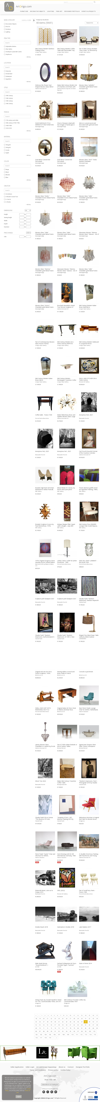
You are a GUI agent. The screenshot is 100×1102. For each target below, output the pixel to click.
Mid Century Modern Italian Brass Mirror (43, 379)
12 (78, 1015)
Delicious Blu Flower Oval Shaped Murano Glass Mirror (44, 86)
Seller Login (30, 1067)
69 (36, 1028)
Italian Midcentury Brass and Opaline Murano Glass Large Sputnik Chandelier (66, 416)
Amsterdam (8, 74)
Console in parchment (86, 672)
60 (66, 1025)
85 (97, 1028)
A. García (7, 199)
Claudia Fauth (82, 602)
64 (81, 1025)
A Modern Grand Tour (11, 196)
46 (78, 1022)
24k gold (7, 147)
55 (47, 1025)
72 (47, 1028)
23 (55, 1018)
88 (43, 1031)
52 (36, 1025)
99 (85, 1031)
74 (55, 1028)
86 (36, 1031)
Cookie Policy (65, 1070)
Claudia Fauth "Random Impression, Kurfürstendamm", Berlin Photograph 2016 (45, 636)
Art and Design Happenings (46, 1067)
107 (59, 1034)
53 (40, 1025)
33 (93, 1018)
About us (62, 1067)
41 (59, 1022)
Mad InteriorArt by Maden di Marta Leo (44, 564)
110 (72, 1034)
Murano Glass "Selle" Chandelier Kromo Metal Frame (67, 197)
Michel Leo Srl (39, 675)
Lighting (50, 11)
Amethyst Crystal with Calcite (12, 52)
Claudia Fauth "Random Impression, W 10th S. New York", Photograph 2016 (65, 636)
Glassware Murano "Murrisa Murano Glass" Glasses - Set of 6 (89, 233)
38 (47, 1022)
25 (62, 1018)
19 (40, 1018)
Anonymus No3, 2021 (86, 415)
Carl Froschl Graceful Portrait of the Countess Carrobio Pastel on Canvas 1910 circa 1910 (88, 452)
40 (55, 1022)
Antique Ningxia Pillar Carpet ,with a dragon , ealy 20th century (66, 525)
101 (94, 1031)
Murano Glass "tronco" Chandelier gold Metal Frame (44, 306)
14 (85, 1015)
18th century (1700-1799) (11, 123)
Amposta (7, 71)
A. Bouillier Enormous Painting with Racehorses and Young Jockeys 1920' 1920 (88, 855)
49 (89, 1022)
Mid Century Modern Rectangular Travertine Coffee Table (66, 379)
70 (40, 1028)
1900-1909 (8, 125)
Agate (6, 153)
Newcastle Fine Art (84, 418)
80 (78, 1028)
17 (97, 1015)
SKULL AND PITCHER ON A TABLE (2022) (87, 379)
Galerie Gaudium (83, 711)
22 (51, 1018)
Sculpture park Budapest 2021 (44, 599)
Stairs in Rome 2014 (85, 963)
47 (81, 1022)
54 (43, 1025)
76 (62, 1028)
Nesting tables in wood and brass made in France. (65, 672)
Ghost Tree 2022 (40, 781)
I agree (19, 1096)
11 (74, 1015)
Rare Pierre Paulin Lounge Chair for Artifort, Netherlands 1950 (88, 709)
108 (63, 1034)
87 (40, 1031)
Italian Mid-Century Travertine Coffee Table (66, 782)
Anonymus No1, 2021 (64, 451)
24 (59, 1018)
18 (36, 1018)
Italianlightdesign (83, 88)
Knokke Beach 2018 (41, 927)
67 (93, 1025)
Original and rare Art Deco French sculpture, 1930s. (43, 672)
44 (70, 1022)
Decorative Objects (37, 11)
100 (90, 1031)
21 (47, 1018)
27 (70, 1018)
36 (40, 1022)
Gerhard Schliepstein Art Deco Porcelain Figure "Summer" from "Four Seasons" (66, 964)
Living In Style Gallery (40, 52)
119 (50, 1038)
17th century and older (11, 120)
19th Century (8, 95)
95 (70, 1031)
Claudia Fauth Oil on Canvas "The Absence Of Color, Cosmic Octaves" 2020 (44, 818)
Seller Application (17, 1067)
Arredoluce (8, 194)
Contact (71, 1067)
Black (6, 172)
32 (89, 1018)
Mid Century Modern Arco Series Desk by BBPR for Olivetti (65, 343)
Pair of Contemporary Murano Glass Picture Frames (44, 342)
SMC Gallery (38, 491)
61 (70, 1025)
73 (51, 1028)
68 (97, 1025)
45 (74, 1022)
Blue (6, 177)
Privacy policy (53, 1070)
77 (66, 1028)
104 (45, 1034)
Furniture (24, 11)
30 (81, 1018)
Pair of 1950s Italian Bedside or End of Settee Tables (67, 745)
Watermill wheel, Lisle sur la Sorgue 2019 (44, 891)
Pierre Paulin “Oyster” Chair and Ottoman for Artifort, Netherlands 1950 (45, 855)
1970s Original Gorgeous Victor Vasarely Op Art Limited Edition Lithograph (45, 561)
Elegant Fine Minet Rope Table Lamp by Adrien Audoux (88, 636)
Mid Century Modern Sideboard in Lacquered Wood (89, 342)
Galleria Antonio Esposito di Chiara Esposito (66, 89)
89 (47, 1031)
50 (93, 1022)
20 (43, 1018)
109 (68, 1034)
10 (70, 1015)
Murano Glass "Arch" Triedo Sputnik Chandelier (88, 160)
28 (74, 1018)
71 (43, 1028)
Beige (6, 169)
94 (66, 1031)
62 (74, 1025)
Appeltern (7, 79)
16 (93, 1015)
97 (78, 1031)
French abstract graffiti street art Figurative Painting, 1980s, (88, 488)
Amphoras (8, 54)
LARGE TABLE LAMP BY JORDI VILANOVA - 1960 (67, 561)
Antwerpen (8, 76)
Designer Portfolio (72, 11)
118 (45, 1038)
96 (74, 1031)
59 (62, 1025)
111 (77, 1034)
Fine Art (59, 11)
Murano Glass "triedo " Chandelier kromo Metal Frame (45, 197)
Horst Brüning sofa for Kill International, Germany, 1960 (66, 855)
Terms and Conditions (38, 1070)
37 (43, 1022)
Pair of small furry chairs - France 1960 (87, 891)
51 (97, 1022)
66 (89, 1025)
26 (66, 1018)
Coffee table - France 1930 (43, 415)
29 (78, 1018)
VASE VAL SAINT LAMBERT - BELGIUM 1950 (88, 561)
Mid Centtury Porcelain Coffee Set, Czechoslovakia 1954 (75, 1000)
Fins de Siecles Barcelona (42, 418)
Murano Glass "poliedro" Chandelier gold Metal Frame (88, 86)
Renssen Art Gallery (84, 382)
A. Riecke (7, 202)
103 (41, 1034)
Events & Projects (89, 11)
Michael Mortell (61, 748)
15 (89, 1015)
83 (89, 1028)
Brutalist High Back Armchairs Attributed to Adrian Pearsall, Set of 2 (44, 489)
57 (55, 1025)
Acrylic (6, 150)
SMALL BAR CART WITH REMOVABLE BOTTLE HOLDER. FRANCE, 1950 (43, 709)
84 (93, 1028)
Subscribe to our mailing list (50, 1084)
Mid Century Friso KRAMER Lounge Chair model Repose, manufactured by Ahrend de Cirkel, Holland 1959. (88, 525)
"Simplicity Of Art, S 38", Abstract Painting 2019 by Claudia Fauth (65, 818)
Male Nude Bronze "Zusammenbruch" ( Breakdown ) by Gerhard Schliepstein (43, 964)
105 (50, 1034)
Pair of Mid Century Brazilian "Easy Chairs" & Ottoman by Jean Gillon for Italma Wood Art (89, 49)
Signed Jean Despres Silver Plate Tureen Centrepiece (87, 745)
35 (36, 1022)
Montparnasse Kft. (62, 784)
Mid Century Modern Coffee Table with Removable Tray (66, 49)
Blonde (7, 175)
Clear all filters (26, 20)
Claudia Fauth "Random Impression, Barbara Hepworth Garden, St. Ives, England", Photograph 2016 (89, 599)
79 (74, 1028)
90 (51, 1031)
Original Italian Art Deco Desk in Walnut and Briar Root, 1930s (66, 709)
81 (81, 1028)
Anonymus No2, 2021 (42, 451)
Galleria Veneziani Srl (40, 88)
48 (85, 1022)
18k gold (7, 145)
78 (70, 1028)
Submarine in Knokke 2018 (65, 927)
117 (41, 1038)
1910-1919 (8, 128)
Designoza (81, 821)
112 (81, 1034)
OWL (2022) (61, 890)
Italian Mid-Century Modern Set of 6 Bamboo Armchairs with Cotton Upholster (67, 86)
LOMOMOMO (82, 638)
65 (85, 1025)
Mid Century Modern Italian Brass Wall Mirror (87, 306)
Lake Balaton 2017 (85, 927)
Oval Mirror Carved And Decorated (42, 160)
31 (85, 1018)
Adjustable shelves (10, 46)
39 (51, 1022)
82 (85, 1028)
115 (95, 1034)
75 (59, 1028)
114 (90, 1034)
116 (36, 1038)
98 (81, 1031)
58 (59, 1025)
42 (62, 1022)
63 (78, 1025)
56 (51, 1025)
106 (54, 1034)
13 (81, 1015)
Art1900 (37, 967)
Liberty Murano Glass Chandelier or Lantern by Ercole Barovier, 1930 (45, 745)
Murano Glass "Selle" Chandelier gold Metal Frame (88, 197)
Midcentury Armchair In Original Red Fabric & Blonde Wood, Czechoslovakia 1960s (89, 818)
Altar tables (8, 49)
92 (59, 1031)
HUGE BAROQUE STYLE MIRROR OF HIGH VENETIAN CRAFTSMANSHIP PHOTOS (44, 124)
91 (55, 1031)
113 (86, 1034)
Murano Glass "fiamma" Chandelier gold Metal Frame (44, 270)
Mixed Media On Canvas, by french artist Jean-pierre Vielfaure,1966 (66, 489)
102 (36, 1034)
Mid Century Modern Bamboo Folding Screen (44, 49)
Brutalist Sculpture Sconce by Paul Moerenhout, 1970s (44, 525)
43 (66, 1022)
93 (62, 1031)
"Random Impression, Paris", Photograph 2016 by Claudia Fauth (88, 782)
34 (97, 1018)
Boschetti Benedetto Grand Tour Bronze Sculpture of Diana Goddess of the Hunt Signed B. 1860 (66, 306)
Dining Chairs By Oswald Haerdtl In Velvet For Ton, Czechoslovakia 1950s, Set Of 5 (48, 1000)
